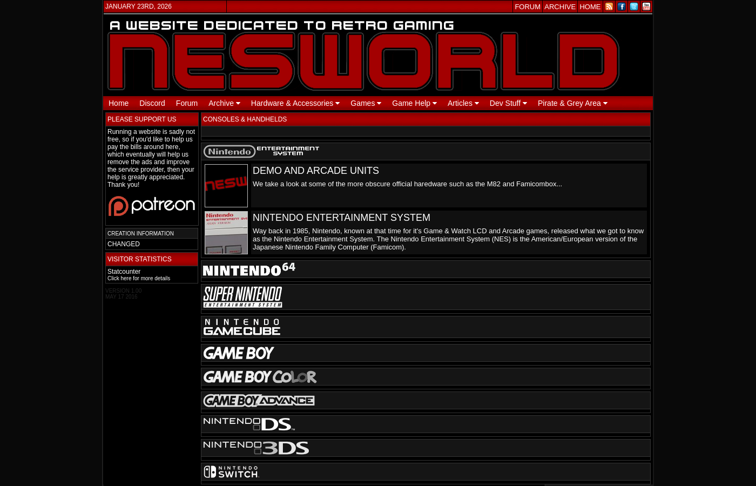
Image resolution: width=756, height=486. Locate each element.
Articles (463, 103)
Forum (187, 103)
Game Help (414, 103)
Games (365, 103)
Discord (152, 103)
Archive (224, 103)
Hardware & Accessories (295, 103)
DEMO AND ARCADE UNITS (316, 170)
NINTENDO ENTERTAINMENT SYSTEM (341, 217)
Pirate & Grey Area (573, 103)
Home (119, 103)
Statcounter (123, 271)
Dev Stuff (508, 103)
